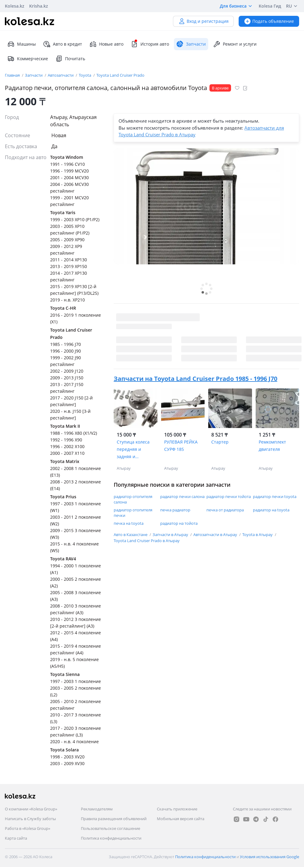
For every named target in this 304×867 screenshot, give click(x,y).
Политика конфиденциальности (111, 838)
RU (292, 6)
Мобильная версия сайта (180, 818)
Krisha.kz (38, 6)
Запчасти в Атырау (171, 534)
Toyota (85, 75)
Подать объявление (269, 21)
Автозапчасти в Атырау (215, 534)
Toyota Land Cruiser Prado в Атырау (147, 540)
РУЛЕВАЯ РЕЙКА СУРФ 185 (181, 445)
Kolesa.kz (14, 6)
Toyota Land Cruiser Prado (120, 75)
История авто (150, 44)
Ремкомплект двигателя (272, 445)
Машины (21, 44)
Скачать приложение (177, 809)
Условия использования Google (269, 856)
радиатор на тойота (179, 523)
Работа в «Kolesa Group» (27, 828)
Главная (13, 75)
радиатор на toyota (271, 510)
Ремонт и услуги (235, 44)
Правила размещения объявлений (114, 818)
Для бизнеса (237, 6)
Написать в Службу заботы (30, 818)
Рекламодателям (97, 809)
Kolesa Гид (270, 6)
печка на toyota (128, 523)
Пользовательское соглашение (110, 828)
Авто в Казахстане (131, 534)
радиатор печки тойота (228, 496)
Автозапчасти (61, 75)
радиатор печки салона (182, 496)
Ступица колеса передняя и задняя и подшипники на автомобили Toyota (133, 449)
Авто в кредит (62, 44)
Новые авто (106, 44)
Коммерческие (27, 58)
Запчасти (34, 75)
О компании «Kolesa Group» (31, 809)
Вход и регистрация (203, 21)
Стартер (220, 442)
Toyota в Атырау (258, 534)
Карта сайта (16, 838)
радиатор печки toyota (274, 496)
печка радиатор (175, 510)
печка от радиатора (225, 510)
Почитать (70, 58)
